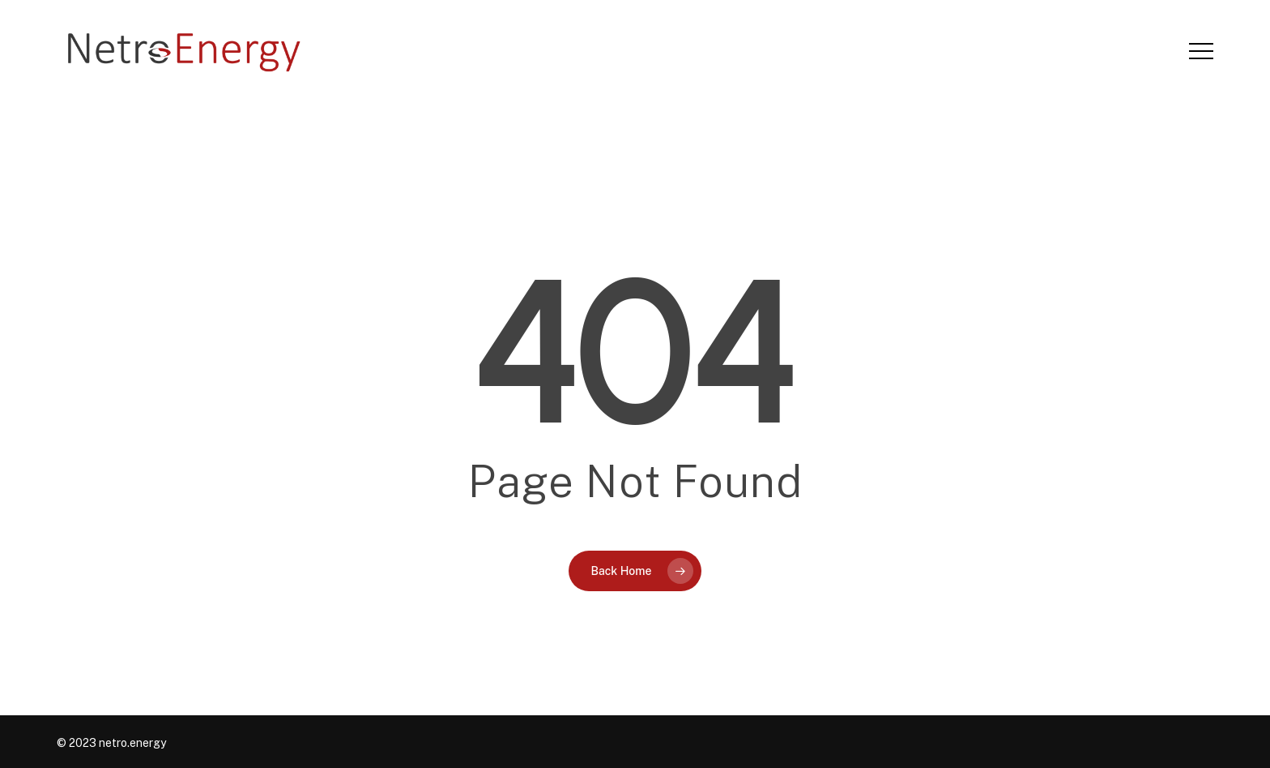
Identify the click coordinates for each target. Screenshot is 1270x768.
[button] (1201, 51)
